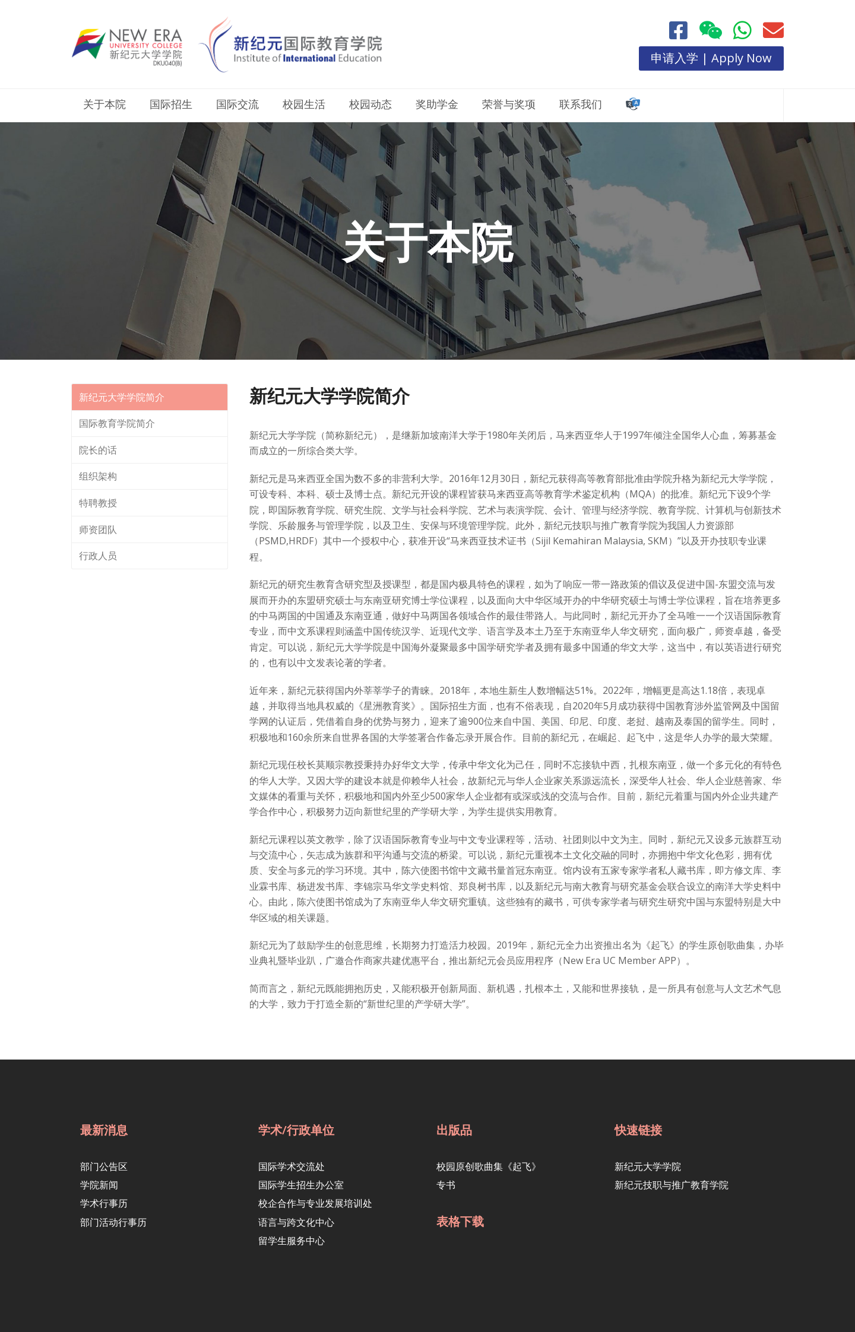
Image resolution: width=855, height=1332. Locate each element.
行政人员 (98, 555)
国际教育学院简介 (117, 423)
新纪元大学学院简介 (121, 397)
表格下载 (460, 1221)
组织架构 (98, 476)
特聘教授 (98, 502)
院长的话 (98, 449)
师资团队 (98, 529)
